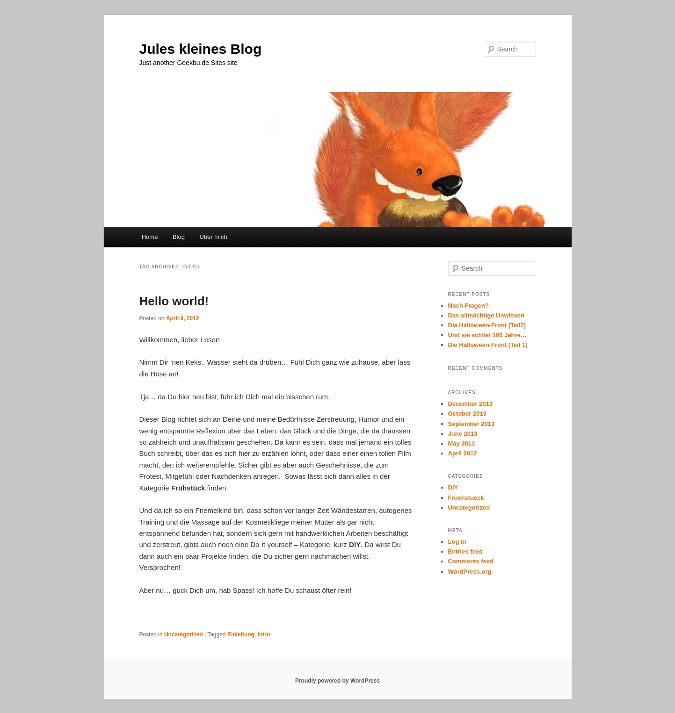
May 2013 (461, 443)
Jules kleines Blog (200, 49)
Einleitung (240, 634)
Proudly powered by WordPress (337, 680)
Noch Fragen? (468, 305)
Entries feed (465, 551)
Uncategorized (183, 634)
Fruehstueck (466, 497)
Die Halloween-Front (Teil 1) (488, 344)
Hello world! (174, 301)
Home (150, 236)
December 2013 (470, 403)
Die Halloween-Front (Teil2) (487, 325)
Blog (179, 236)
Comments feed (471, 561)
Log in (457, 541)
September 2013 (471, 423)
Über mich (213, 236)
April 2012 (462, 453)
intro (264, 634)
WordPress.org (470, 571)
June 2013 (463, 433)
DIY (453, 487)
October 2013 (467, 413)
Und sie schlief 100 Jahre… (487, 334)
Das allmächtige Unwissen (486, 315)
